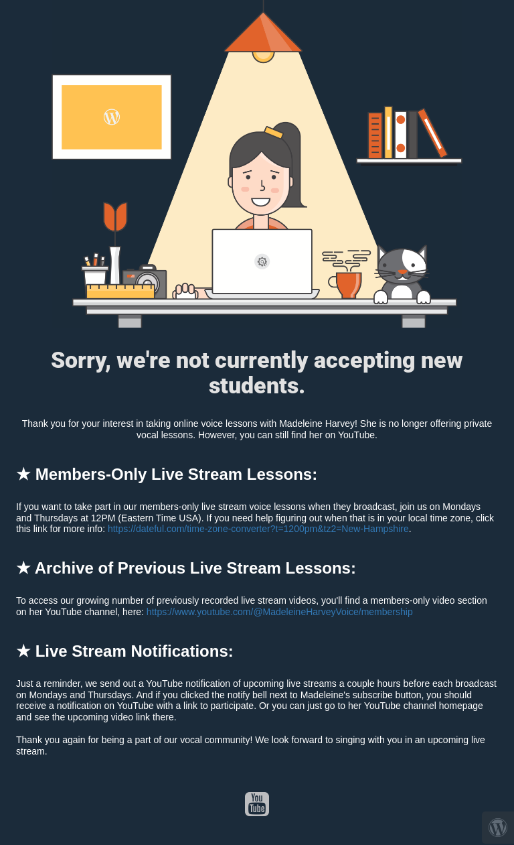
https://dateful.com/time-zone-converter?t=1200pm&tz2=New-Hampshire (258, 528)
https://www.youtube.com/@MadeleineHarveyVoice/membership (280, 611)
